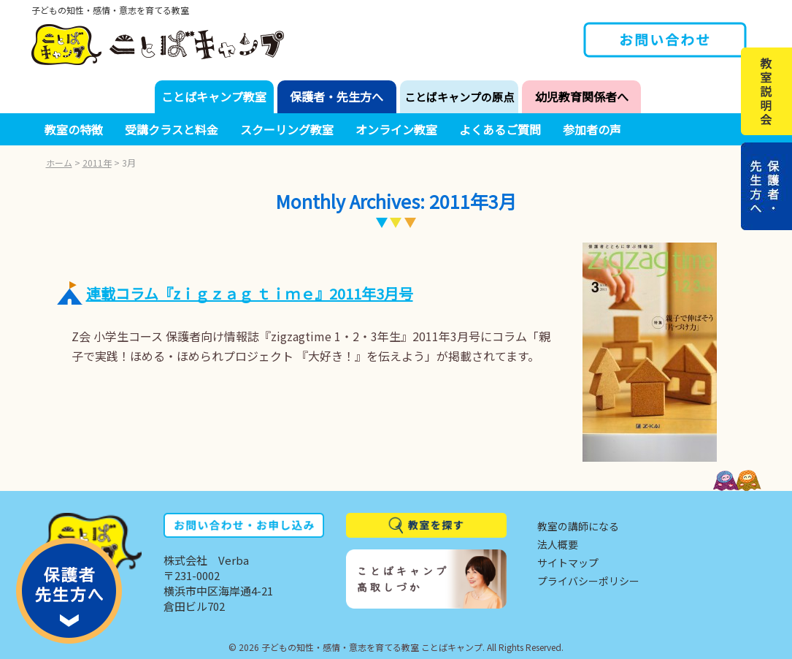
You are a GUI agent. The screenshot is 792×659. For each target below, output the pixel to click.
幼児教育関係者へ (581, 96)
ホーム (59, 162)
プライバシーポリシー (588, 581)
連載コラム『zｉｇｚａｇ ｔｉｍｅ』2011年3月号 (249, 293)
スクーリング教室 (287, 129)
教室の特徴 (74, 129)
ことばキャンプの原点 (459, 96)
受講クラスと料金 (171, 129)
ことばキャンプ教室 (213, 96)
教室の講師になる (578, 526)
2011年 (97, 162)
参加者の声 (592, 129)
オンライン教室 (396, 129)
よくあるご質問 (500, 129)
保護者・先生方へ (336, 96)
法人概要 (557, 544)
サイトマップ (568, 562)
